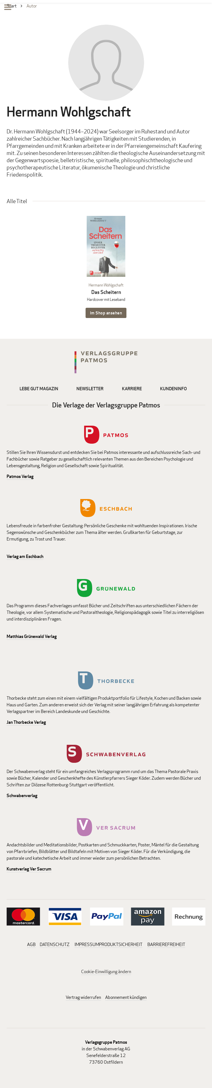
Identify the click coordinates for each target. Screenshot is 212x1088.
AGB (31, 944)
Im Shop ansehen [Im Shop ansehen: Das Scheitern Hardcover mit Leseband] (106, 313)
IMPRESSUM (87, 944)
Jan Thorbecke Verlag (26, 722)
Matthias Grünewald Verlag (32, 636)
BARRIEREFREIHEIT (166, 944)
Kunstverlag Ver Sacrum (29, 869)
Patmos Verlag (20, 476)
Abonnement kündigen (126, 997)
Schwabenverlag (22, 795)
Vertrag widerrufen (83, 997)
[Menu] (7, 8)
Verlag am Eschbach (25, 556)
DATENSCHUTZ (55, 944)
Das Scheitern (106, 292)
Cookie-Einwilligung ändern (106, 972)
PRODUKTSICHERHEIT (120, 944)
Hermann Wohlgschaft (106, 285)
